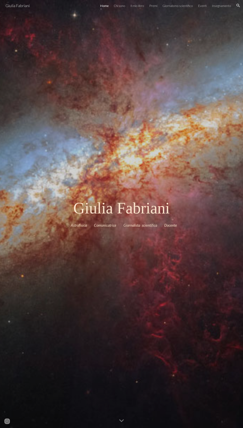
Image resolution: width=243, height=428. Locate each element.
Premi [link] (153, 6)
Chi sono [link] (119, 6)
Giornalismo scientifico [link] (178, 6)
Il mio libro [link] (137, 6)
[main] (121, 208)
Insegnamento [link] (221, 6)
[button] (238, 5)
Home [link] (104, 6)
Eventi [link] (202, 6)
